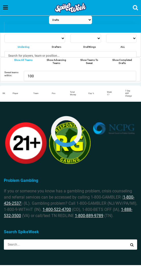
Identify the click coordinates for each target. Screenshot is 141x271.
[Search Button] (132, 244)
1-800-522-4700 (57, 209)
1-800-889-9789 (89, 215)
